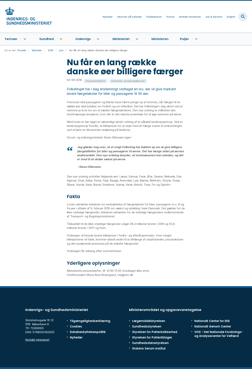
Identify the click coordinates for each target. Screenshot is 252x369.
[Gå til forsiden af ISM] (28, 16)
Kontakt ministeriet (37, 340)
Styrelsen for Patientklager (152, 337)
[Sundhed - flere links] (60, 39)
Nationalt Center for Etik (212, 321)
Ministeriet (121, 39)
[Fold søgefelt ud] (242, 16)
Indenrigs (83, 39)
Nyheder (76, 337)
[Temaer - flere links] (24, 39)
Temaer (11, 39)
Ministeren (160, 39)
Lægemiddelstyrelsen (148, 321)
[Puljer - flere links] (195, 39)
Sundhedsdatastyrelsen (150, 343)
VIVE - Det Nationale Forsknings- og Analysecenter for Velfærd (218, 334)
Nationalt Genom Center (212, 326)
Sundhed (46, 39)
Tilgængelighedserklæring (86, 321)
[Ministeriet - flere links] (136, 39)
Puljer (184, 39)
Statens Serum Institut (149, 348)
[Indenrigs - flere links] (97, 39)
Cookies (76, 326)
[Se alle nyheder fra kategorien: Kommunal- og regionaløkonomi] (128, 81)
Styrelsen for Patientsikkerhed (154, 332)
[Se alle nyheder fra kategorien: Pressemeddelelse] (95, 81)
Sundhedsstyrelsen (146, 326)
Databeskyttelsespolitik (86, 332)
